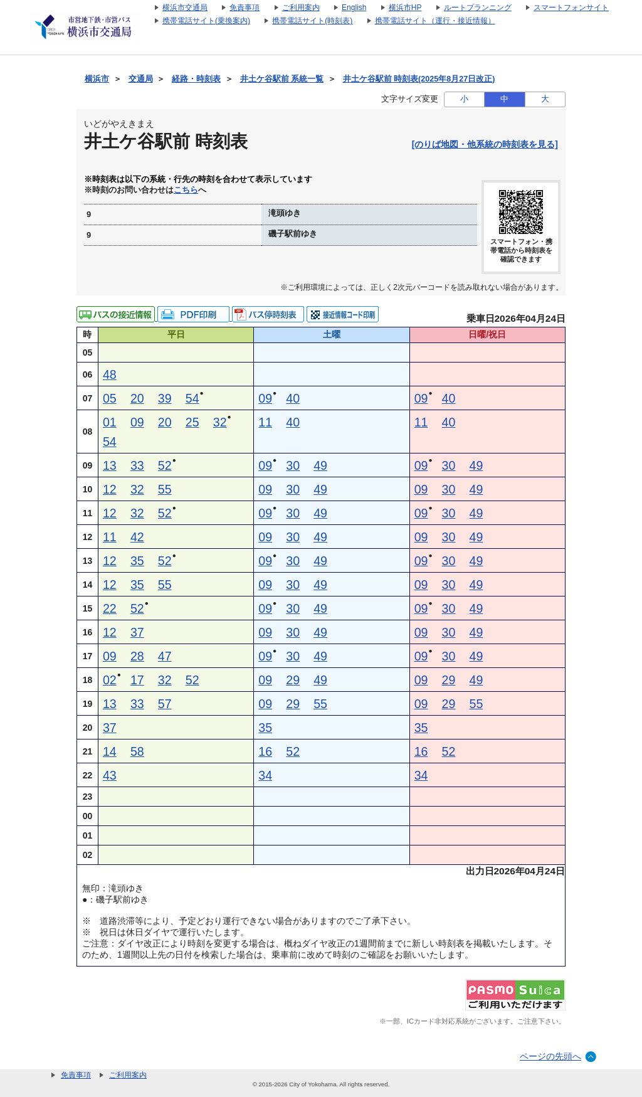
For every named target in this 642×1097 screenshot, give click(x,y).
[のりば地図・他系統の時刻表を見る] (485, 144)
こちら (186, 190)
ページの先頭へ (550, 1056)
